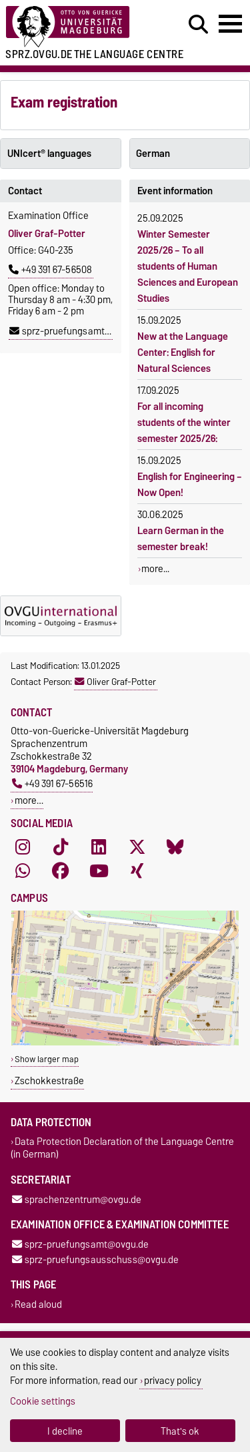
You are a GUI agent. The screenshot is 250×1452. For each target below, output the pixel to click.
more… (29, 800)
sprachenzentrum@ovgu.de (76, 1199)
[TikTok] (61, 847)
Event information (175, 191)
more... (155, 569)
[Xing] (137, 871)
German (153, 154)
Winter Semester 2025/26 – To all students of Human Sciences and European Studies (187, 266)
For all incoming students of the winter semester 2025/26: (184, 423)
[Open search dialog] (198, 25)
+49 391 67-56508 (50, 270)
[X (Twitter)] (137, 847)
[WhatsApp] (23, 871)
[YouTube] (99, 871)
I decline (65, 1431)
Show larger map (47, 1059)
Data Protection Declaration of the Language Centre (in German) (122, 1148)
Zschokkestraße (49, 1080)
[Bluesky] (175, 847)
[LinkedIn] (99, 847)
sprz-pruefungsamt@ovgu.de (77, 331)
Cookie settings (42, 1401)
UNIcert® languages (49, 154)
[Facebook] (61, 871)
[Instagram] (23, 847)
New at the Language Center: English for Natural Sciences (182, 352)
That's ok (180, 1431)
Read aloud (38, 1304)
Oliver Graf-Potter (115, 682)
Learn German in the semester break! (180, 539)
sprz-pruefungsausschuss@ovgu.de (95, 1259)
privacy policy (172, 1380)
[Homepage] (77, 27)
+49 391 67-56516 (52, 783)
